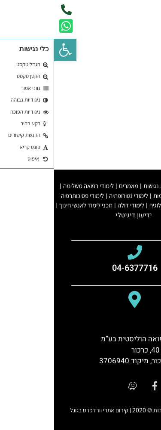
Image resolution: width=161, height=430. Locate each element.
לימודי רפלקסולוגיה (117, 205)
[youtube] (137, 385)
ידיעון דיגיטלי (79, 215)
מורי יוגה (144, 196)
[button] (11, 50)
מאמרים (74, 186)
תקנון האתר (142, 186)
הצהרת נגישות (106, 186)
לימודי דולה (77, 205)
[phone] (12, 9)
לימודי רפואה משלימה (34, 186)
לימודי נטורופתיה (74, 196)
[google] (117, 385)
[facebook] (96, 385)
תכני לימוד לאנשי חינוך (31, 205)
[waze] (76, 385)
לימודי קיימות (114, 196)
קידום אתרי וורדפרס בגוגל (45, 410)
